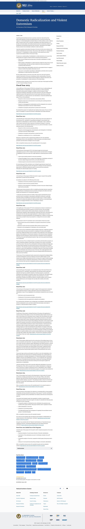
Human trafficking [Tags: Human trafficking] (20, 459)
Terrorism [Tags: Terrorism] (41, 457)
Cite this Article (20, 448)
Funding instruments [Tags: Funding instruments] (31, 465)
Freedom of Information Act (56, 525)
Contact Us (55, 6)
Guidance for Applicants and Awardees (35, 504)
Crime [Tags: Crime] (33, 471)
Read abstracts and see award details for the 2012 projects (32, 445)
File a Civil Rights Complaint (62, 503)
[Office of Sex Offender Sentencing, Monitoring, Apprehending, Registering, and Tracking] (64, 520)
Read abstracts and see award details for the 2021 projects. (28, 171)
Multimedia (45, 506)
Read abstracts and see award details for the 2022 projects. (28, 145)
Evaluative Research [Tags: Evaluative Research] (43, 462)
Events (44, 495)
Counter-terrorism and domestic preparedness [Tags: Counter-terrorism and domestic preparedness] (26, 468)
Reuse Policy (45, 509)
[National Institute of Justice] (64, 516)
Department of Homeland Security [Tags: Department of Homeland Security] (24, 462)
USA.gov (64, 525)
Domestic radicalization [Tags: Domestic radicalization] (31, 459)
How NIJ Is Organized (20, 498)
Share (69, 7)
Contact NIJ (59, 495)
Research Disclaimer (20, 506)
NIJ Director (18, 501)
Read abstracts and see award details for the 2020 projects (28, 203)
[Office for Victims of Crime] (58, 521)
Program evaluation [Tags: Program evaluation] (21, 465)
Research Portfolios (20, 503)
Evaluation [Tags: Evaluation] (35, 462)
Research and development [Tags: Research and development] (32, 457)
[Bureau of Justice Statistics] (58, 517)
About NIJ (18, 495)
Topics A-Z (64, 6)
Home (17, 13)
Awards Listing (33, 498)
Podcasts (45, 498)
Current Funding (33, 501)
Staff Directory (60, 498)
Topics (20, 13)
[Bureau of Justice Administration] (51, 516)
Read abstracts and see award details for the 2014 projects (31, 386)
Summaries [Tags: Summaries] (40, 459)
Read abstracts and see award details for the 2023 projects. (28, 113)
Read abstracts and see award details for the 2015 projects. (32, 370)
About (51, 6)
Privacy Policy (28, 525)
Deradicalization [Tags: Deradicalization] (20, 471)
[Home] (27, 5)
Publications (45, 501)
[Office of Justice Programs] (19, 5)
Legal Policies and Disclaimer (38, 525)
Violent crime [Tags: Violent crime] (28, 471)
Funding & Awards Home (34, 495)
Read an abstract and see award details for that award (32, 425)
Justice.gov (69, 525)
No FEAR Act (47, 525)
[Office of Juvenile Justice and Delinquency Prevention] (51, 521)
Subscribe (60, 6)
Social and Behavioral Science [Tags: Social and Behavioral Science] (44, 468)
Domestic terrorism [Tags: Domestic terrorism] (21, 457)
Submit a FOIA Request (61, 501)
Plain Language (22, 525)
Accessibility (15, 525)
